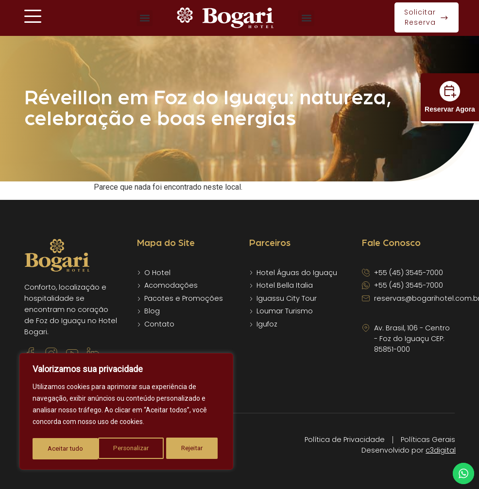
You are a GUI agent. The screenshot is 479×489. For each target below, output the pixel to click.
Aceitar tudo (188, 449)
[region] (126, 413)
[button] (145, 18)
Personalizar (65, 449)
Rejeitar (126, 449)
